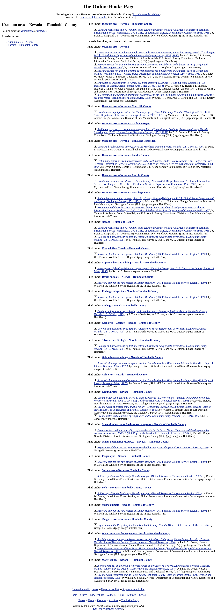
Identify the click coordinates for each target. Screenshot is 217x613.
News (91, 600)
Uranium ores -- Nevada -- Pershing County (126, 192)
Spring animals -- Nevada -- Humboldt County (128, 504)
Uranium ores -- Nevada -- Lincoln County (125, 175)
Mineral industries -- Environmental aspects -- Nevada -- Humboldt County (144, 424)
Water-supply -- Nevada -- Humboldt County (127, 559)
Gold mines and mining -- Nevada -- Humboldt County (132, 357)
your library (27, 30)
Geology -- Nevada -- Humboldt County (124, 305)
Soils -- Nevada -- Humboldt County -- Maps (126, 487)
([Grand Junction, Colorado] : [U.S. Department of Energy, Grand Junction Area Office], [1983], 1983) (150, 84)
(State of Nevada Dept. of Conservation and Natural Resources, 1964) (152, 541)
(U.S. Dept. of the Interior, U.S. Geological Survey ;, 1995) (152, 399)
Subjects (131, 594)
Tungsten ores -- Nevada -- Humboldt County (127, 519)
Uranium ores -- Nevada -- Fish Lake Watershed (129, 140)
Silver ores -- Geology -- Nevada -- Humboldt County (131, 340)
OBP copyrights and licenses (108, 608)
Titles (121, 594)
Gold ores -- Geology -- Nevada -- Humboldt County (131, 322)
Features (101, 600)
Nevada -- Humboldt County (23, 44)
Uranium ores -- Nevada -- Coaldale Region (126, 123)
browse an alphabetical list (93, 17)
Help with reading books (85, 589)
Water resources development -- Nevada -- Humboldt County (136, 533)
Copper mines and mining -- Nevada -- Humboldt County (134, 262)
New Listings (97, 594)
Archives (113, 600)
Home (74, 594)
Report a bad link (110, 589)
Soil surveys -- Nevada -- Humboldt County (126, 470)
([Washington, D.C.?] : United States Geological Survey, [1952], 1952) (151, 131)
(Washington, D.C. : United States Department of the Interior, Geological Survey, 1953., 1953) (151, 72)
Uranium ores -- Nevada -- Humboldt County (127, 23)
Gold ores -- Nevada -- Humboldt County (125, 374)
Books (81, 600)
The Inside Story (130, 600)
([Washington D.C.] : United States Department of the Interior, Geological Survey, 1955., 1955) (154, 54)
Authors (111, 594)
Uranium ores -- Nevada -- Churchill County (126, 106)
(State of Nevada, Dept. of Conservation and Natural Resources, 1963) (152, 408)
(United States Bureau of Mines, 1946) (153, 447)
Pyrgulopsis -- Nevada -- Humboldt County (126, 456)
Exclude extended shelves (146, 14)
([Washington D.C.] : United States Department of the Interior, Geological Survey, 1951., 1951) (153, 113)
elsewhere (42, 30)
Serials (142, 594)
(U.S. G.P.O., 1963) (149, 416)
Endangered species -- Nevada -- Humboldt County (130, 291)
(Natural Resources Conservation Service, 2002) (149, 476)
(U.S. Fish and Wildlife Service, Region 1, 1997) (152, 254)
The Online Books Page (108, 6)
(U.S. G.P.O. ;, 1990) (150, 146)
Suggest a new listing (133, 589)
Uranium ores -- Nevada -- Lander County (125, 155)
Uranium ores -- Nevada (21, 42)
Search (83, 594)
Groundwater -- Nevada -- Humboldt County (127, 391)
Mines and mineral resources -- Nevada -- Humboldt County (135, 441)
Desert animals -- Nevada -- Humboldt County (127, 276)
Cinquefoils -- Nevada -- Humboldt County (126, 248)
